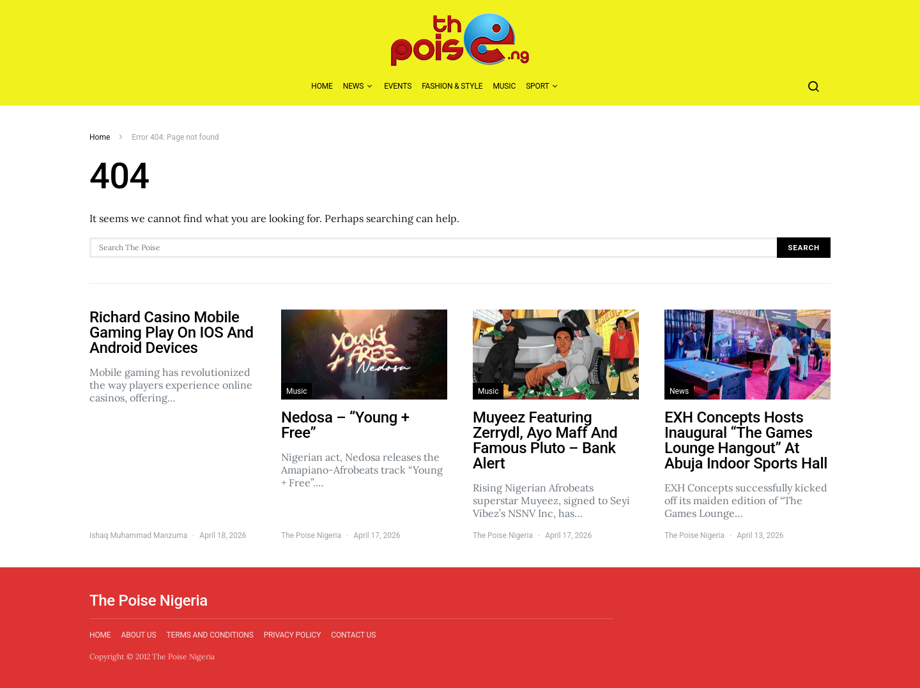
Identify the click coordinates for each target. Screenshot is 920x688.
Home (322, 86)
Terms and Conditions (209, 635)
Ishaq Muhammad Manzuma (138, 535)
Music (504, 86)
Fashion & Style (452, 86)
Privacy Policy (292, 635)
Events (397, 86)
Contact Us (353, 635)
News (353, 86)
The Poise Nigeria (311, 535)
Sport (537, 86)
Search (804, 247)
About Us (139, 635)
